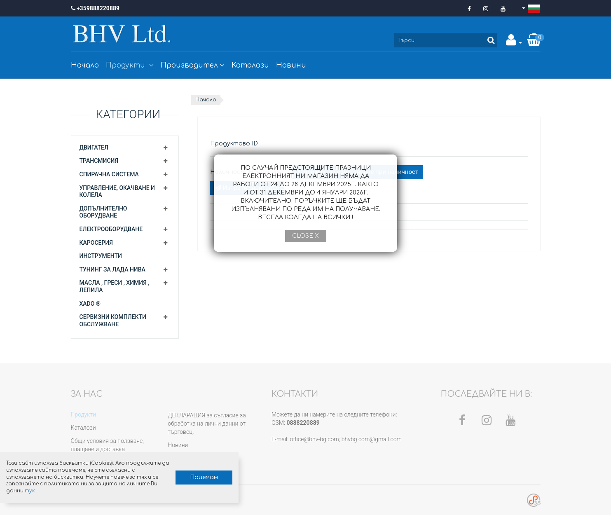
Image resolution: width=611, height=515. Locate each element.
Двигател (94, 147)
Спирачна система (109, 174)
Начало (85, 65)
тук (93, 490)
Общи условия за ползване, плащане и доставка (107, 445)
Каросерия (96, 242)
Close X (305, 236)
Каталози (250, 65)
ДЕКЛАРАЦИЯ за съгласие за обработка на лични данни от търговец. (207, 423)
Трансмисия (99, 160)
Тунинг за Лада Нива (112, 269)
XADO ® (90, 303)
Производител (193, 65)
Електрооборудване (111, 229)
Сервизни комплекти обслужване (113, 321)
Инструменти (101, 256)
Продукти (130, 65)
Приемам (192, 477)
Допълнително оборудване (103, 212)
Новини (291, 65)
